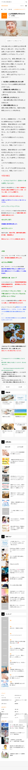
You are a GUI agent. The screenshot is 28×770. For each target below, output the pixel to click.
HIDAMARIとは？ (18, 695)
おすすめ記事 (20, 446)
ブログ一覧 (3, 697)
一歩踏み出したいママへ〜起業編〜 (21, 701)
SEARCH (26, 2)
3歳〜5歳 (16, 709)
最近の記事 (7, 446)
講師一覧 (16, 711)
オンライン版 (17, 697)
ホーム (2, 695)
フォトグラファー (4, 717)
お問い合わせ (3, 703)
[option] (14, 28)
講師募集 (16, 703)
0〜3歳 (2, 709)
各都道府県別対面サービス (6, 700)
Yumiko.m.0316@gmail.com (15, 17)
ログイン (22, 5)
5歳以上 (2, 711)
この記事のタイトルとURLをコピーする (14, 40)
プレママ (16, 717)
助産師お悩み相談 (4, 713)
